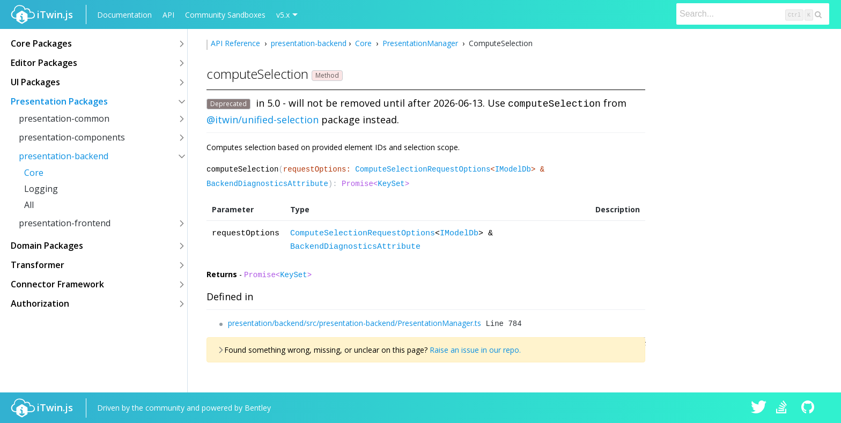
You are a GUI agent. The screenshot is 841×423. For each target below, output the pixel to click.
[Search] (752, 14)
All (29, 205)
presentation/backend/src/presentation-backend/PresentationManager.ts (354, 323)
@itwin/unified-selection (262, 119)
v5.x (283, 15)
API (168, 15)
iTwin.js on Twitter (759, 407)
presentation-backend (63, 156)
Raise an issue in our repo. (475, 350)
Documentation (124, 15)
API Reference (236, 43)
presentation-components (72, 137)
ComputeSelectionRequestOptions (422, 169)
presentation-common (64, 118)
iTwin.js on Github (809, 407)
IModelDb (513, 169)
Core (33, 173)
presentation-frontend (64, 223)
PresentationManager (420, 43)
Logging (41, 189)
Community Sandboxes (225, 15)
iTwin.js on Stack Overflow (784, 407)
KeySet (391, 184)
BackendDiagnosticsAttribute (267, 184)
